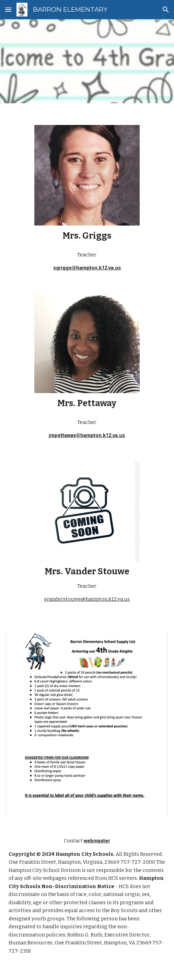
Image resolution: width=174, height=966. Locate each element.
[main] (86, 236)
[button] (8, 9)
